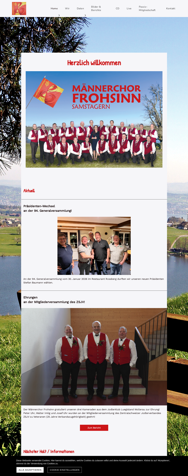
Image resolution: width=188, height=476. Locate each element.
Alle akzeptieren (30, 470)
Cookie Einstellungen (64, 470)
